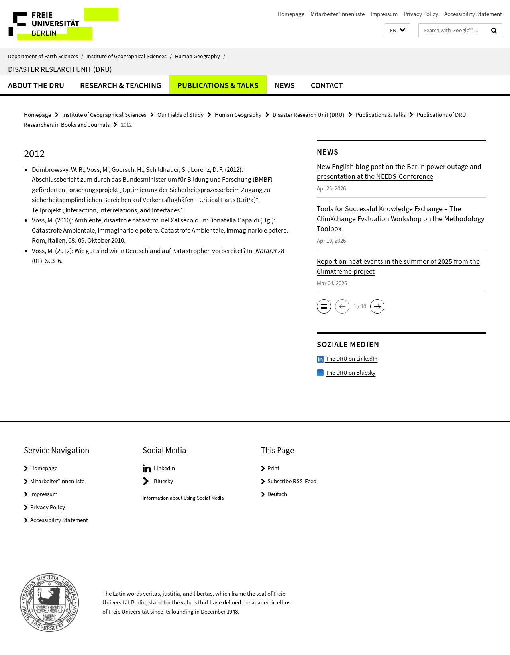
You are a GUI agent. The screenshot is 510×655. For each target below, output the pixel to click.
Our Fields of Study (180, 114)
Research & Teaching (120, 85)
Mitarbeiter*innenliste (337, 14)
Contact (327, 85)
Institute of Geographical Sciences (129, 56)
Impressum (384, 14)
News (285, 85)
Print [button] (273, 467)
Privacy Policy (421, 14)
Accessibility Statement (473, 14)
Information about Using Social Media (183, 497)
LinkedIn (164, 467)
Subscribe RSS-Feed (291, 480)
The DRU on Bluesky (350, 371)
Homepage (290, 14)
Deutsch (277, 493)
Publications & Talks (218, 85)
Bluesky (163, 480)
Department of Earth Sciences (45, 56)
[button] (397, 30)
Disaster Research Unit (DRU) (60, 69)
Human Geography (200, 56)
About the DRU (36, 85)
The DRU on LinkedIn (347, 358)
